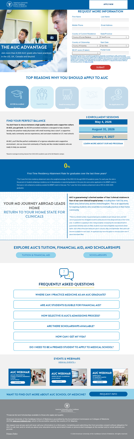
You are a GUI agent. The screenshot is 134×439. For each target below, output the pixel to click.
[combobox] (86, 37)
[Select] (86, 37)
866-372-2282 (89, 62)
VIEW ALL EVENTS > (67, 362)
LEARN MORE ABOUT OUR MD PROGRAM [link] (102, 144)
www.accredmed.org (21, 421)
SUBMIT (100, 67)
